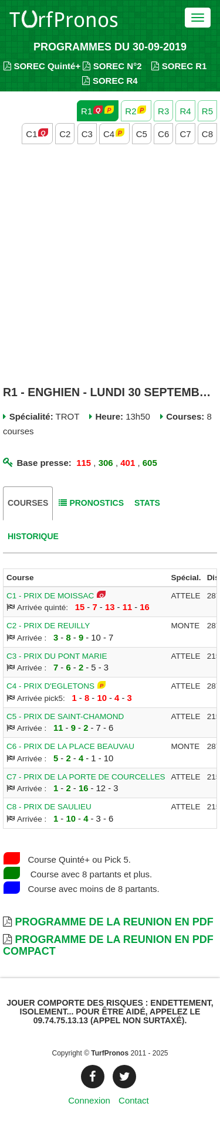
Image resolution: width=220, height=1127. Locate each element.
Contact (134, 1100)
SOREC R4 (109, 81)
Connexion (89, 1100)
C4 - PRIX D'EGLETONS (50, 686)
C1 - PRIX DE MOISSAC (50, 595)
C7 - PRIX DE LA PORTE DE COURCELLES (85, 776)
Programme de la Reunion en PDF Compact (108, 945)
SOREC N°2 (112, 66)
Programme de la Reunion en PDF (114, 922)
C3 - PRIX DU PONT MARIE (56, 656)
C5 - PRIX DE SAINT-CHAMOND (65, 716)
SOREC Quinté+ (42, 66)
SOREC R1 (179, 66)
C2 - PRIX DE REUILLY (48, 625)
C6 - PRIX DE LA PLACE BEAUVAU (70, 746)
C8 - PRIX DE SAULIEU (49, 806)
